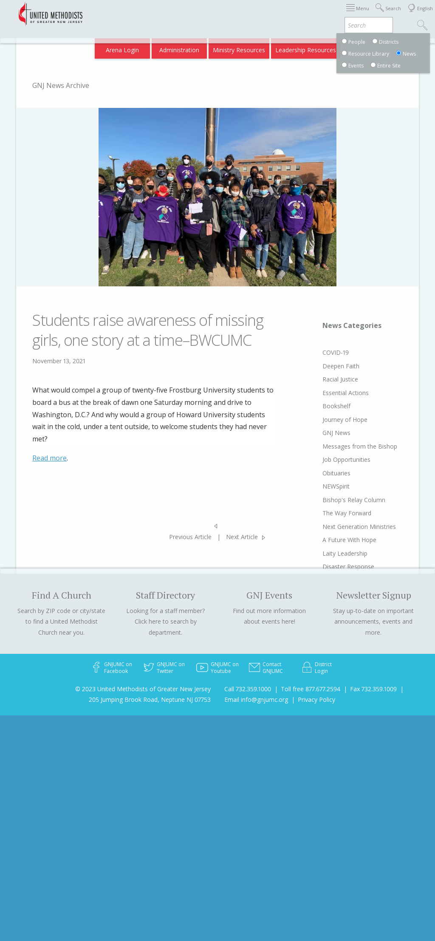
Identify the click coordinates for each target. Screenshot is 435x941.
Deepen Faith (328, 366)
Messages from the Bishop (347, 446)
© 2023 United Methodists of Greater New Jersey (143, 689)
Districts (319, 14)
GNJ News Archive (60, 85)
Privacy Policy (316, 699)
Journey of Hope (332, 419)
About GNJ (286, 14)
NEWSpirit (323, 486)
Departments (357, 14)
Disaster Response (336, 566)
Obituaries (324, 473)
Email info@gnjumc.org (256, 699)
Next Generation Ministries (347, 527)
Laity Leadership (332, 553)
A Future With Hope (337, 540)
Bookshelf (324, 406)
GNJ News (324, 433)
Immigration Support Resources (220, 14)
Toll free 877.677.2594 (310, 689)
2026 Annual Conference (135, 14)
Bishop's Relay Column (341, 500)
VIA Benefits (325, 47)
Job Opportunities (334, 459)
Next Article (242, 537)
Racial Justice (328, 379)
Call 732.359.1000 (247, 689)
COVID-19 (323, 352)
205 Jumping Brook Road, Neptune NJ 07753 (150, 699)
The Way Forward (334, 513)
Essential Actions (333, 393)
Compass (362, 47)
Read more (49, 458)
